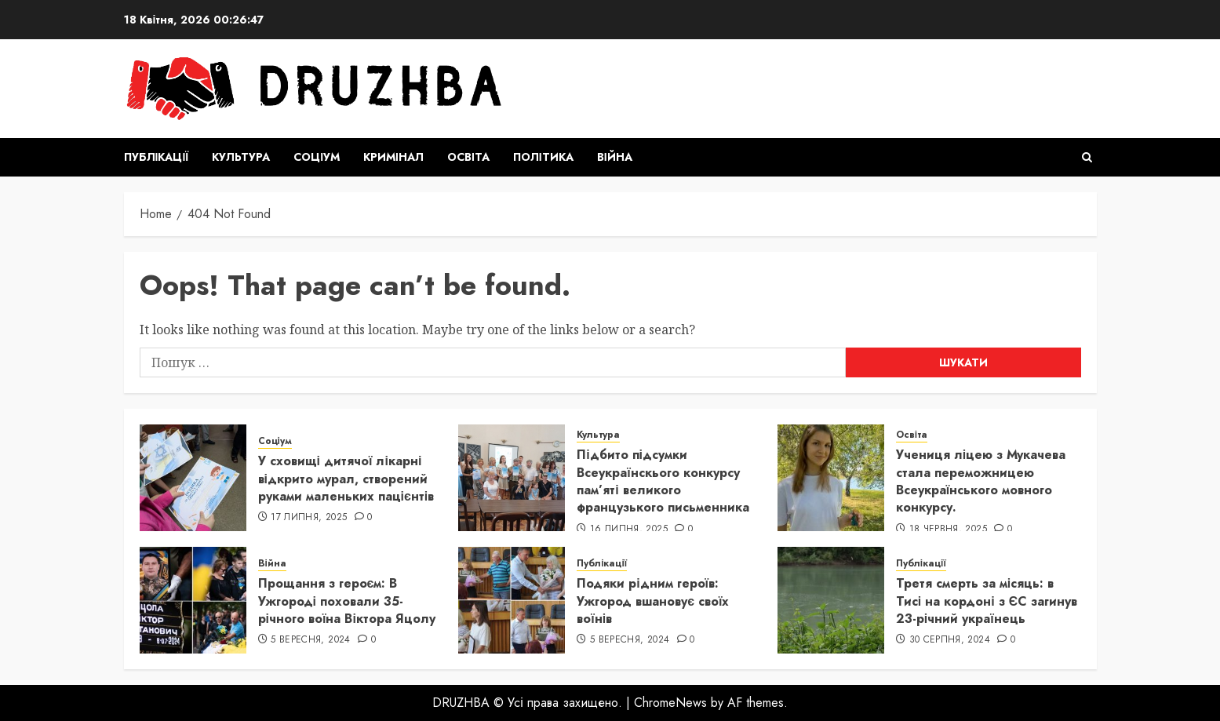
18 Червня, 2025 (948, 529)
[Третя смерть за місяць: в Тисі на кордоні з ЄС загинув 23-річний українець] (831, 600)
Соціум (316, 157)
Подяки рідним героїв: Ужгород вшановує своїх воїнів (653, 601)
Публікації (156, 157)
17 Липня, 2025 (309, 518)
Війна (614, 157)
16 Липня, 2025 (629, 529)
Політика (543, 157)
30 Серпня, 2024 (949, 640)
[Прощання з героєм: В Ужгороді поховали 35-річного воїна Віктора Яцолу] (193, 600)
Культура (241, 157)
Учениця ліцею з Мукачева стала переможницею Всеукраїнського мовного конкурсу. (980, 481)
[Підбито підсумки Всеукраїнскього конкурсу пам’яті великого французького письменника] (511, 477)
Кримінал (393, 157)
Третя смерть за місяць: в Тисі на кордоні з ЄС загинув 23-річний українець (986, 601)
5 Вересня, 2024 (310, 640)
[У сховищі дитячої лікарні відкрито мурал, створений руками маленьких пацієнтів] (193, 477)
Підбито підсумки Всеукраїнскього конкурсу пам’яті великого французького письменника (663, 481)
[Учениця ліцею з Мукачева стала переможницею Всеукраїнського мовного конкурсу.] (831, 477)
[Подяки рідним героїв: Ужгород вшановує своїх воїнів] (511, 600)
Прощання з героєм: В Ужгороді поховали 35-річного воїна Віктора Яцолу (346, 601)
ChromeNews (670, 703)
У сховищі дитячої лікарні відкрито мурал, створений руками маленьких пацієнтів (346, 478)
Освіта (468, 157)
